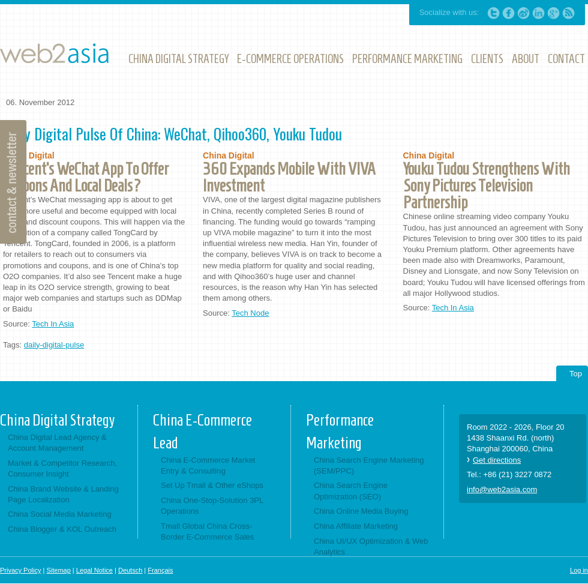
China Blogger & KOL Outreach (62, 529)
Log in (579, 570)
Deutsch (130, 570)
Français (160, 570)
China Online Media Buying (361, 511)
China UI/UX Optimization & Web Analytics (371, 546)
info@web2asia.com (502, 489)
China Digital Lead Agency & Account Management (57, 443)
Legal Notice (94, 570)
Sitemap (58, 570)
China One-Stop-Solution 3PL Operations (212, 506)
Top (575, 373)
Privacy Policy (20, 570)
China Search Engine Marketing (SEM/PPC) (369, 465)
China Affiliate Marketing (356, 526)
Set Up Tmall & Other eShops (212, 485)
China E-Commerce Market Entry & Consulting (208, 465)
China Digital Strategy (57, 420)
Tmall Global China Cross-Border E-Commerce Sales (207, 531)
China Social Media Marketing (60, 514)
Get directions (497, 460)
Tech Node (250, 313)
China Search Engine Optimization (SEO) (351, 491)
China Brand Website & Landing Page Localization (63, 494)
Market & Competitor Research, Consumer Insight (62, 468)
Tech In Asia (53, 323)
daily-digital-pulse (54, 344)
